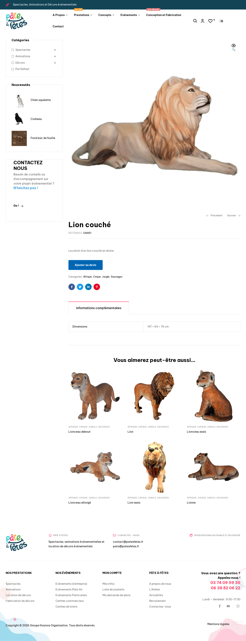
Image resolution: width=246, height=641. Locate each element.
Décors (20, 62)
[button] (233, 48)
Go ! (18, 205)
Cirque (97, 276)
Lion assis (134, 502)
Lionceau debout (79, 431)
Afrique (87, 276)
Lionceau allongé (79, 502)
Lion (130, 431)
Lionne (191, 502)
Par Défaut (22, 69)
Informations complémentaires (98, 308)
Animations (22, 56)
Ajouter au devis (85, 265)
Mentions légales (218, 624)
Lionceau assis (196, 431)
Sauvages (116, 276)
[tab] (98, 307)
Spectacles (22, 50)
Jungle (106, 276)
